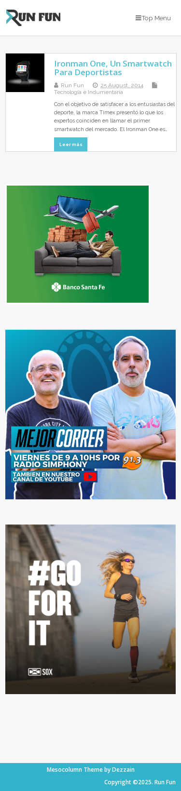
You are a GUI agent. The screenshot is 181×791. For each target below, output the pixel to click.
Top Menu (153, 18)
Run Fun (72, 85)
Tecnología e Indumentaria (88, 92)
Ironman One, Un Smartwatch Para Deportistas (113, 68)
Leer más (71, 144)
